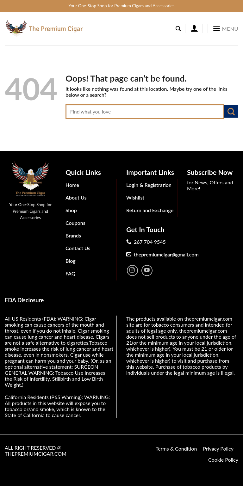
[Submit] (231, 111)
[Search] (178, 29)
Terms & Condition (176, 449)
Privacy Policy (218, 449)
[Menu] (225, 28)
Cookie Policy (223, 460)
